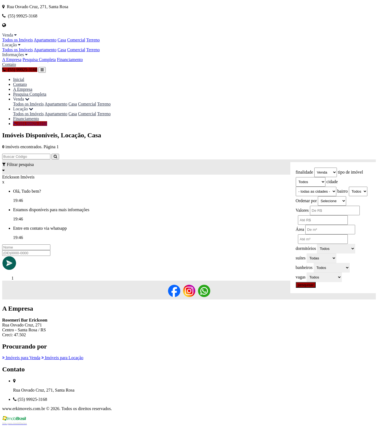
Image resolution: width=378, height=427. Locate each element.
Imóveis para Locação (62, 357)
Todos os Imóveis (17, 40)
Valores (302, 210)
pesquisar (306, 285)
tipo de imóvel (350, 172)
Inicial (18, 79)
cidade (332, 181)
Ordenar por (306, 200)
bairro (342, 191)
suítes (301, 258)
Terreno (93, 40)
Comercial (76, 40)
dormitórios (306, 248)
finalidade (304, 172)
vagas (301, 277)
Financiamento (70, 59)
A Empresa (12, 59)
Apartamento (45, 40)
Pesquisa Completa (39, 59)
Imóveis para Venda (21, 357)
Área (300, 229)
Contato (9, 64)
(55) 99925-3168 (19, 69)
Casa (61, 40)
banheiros (304, 267)
